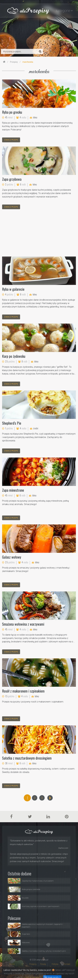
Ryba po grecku (12, 112)
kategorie (63, 11)
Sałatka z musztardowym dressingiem (27, 758)
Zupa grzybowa (11, 179)
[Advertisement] (39, 233)
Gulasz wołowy (11, 557)
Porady (43, 964)
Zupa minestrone (13, 490)
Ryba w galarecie (13, 289)
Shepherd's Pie (11, 423)
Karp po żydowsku (13, 356)
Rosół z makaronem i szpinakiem (23, 691)
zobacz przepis (11, 140)
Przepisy (33, 964)
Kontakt (67, 964)
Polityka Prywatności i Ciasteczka (55, 967)
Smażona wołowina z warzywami (23, 624)
